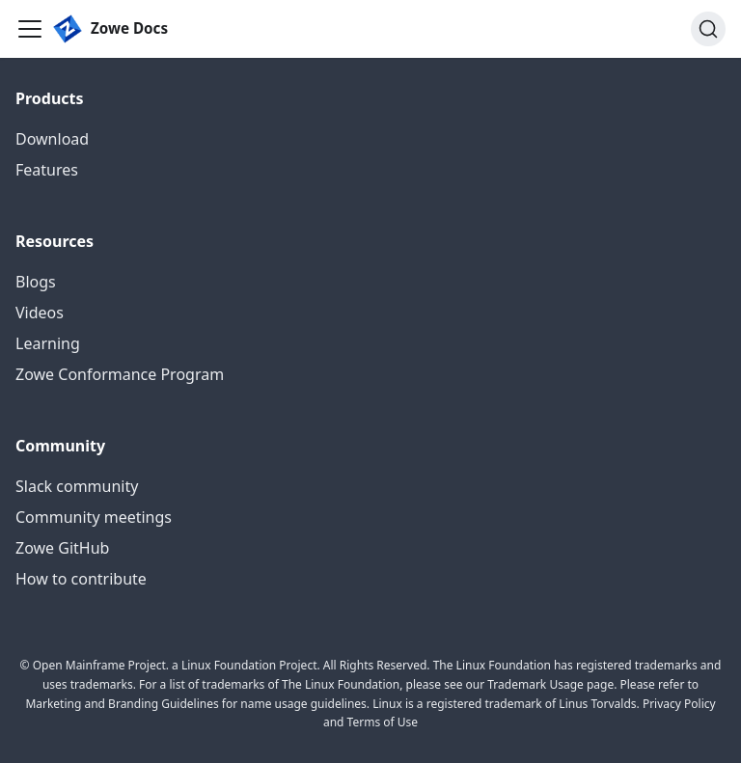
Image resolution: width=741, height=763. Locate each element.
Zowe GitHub (62, 548)
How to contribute (81, 578)
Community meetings (93, 517)
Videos (39, 312)
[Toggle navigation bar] (29, 28)
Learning (47, 343)
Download (52, 139)
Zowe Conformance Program (119, 374)
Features (46, 169)
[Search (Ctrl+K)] (708, 29)
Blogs (35, 281)
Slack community (76, 486)
